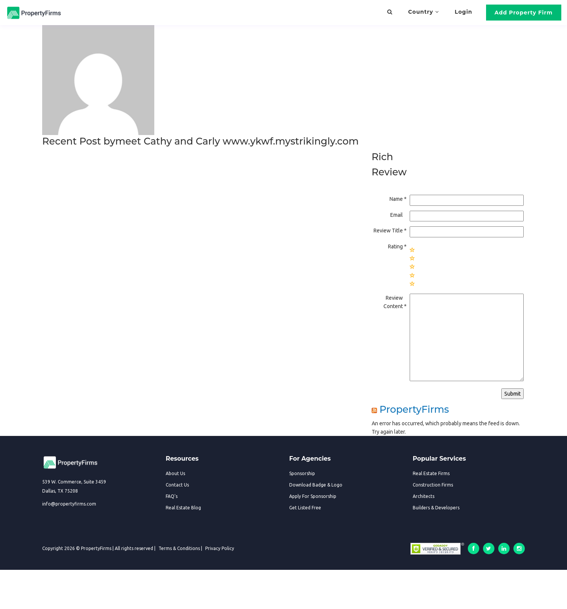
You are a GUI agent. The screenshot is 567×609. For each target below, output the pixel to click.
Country (423, 11)
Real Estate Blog (183, 507)
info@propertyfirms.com (69, 503)
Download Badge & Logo (315, 484)
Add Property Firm (523, 12)
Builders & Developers (436, 507)
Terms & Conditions (179, 548)
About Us (175, 473)
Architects (423, 496)
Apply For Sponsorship (312, 496)
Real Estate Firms (431, 473)
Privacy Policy (219, 548)
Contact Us (177, 484)
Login (463, 11)
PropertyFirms (414, 409)
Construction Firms (433, 484)
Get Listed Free (305, 507)
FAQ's (171, 496)
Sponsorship (302, 473)
